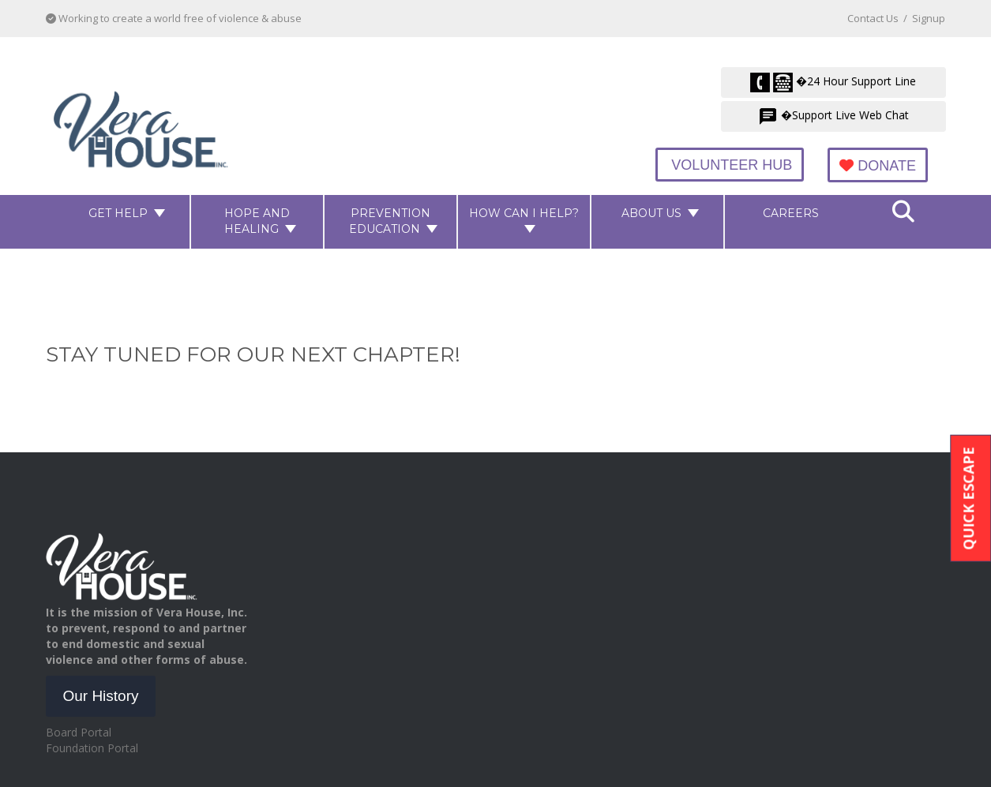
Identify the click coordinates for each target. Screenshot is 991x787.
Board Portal (78, 731)
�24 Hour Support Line (833, 82)
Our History (100, 695)
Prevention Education (389, 220)
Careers (791, 212)
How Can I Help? (524, 212)
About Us (651, 212)
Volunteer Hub (736, 165)
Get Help (118, 212)
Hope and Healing (257, 220)
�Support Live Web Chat (833, 116)
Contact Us (873, 18)
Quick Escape (968, 497)
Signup (928, 18)
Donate (880, 166)
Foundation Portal (92, 747)
